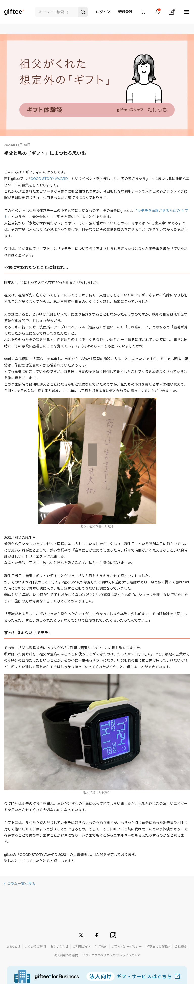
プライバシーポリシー (127, 946)
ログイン (103, 12)
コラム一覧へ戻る (21, 884)
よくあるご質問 (35, 946)
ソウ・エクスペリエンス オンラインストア (111, 955)
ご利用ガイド (82, 946)
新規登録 (125, 12)
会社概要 (181, 946)
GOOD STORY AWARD (49, 179)
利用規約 (101, 946)
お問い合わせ (59, 946)
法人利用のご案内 (66, 955)
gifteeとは (13, 946)
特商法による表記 (158, 946)
